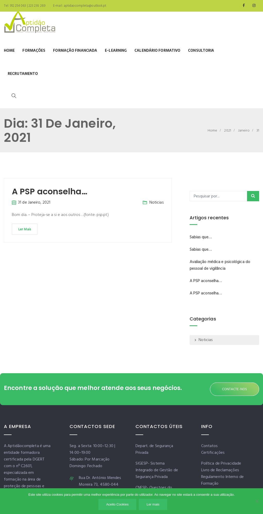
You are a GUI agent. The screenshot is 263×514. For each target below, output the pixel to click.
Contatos (209, 446)
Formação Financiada (75, 50)
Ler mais (153, 504)
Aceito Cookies (117, 504)
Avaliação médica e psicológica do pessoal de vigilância (220, 265)
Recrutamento (23, 73)
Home (9, 50)
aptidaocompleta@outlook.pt (84, 5)
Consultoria (201, 50)
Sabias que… (201, 237)
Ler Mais (24, 229)
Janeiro (244, 131)
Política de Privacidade (221, 463)
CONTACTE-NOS (234, 389)
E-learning (116, 50)
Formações (33, 50)
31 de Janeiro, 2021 (34, 202)
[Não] (256, 501)
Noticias (156, 202)
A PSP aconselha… (49, 191)
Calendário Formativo (157, 50)
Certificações (213, 452)
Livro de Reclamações (220, 470)
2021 (227, 131)
